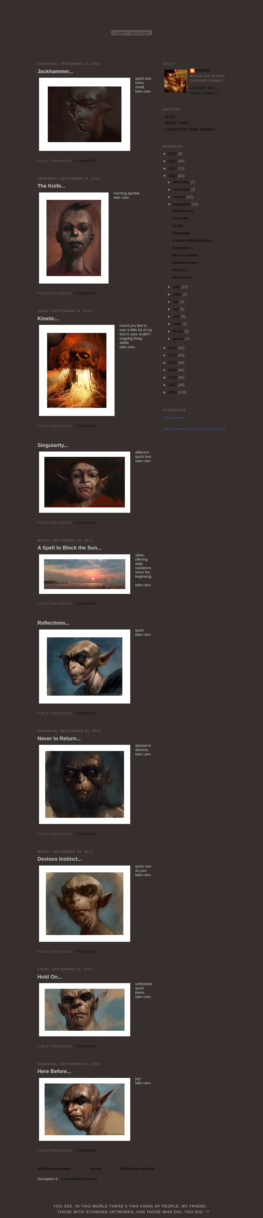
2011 (173, 355)
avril (177, 316)
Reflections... (54, 623)
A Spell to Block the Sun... (70, 548)
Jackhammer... (55, 71)
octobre (179, 197)
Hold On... (50, 977)
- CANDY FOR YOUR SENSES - (190, 129)
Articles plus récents (54, 1168)
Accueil (95, 1168)
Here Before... (54, 1071)
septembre (182, 204)
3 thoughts (85, 1150)
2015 (173, 161)
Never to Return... (59, 738)
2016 (173, 153)
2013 (173, 176)
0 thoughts (85, 161)
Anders (203, 70)
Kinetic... (48, 318)
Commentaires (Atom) (78, 1179)
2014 (173, 168)
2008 (173, 377)
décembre (181, 182)
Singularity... (53, 445)
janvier (179, 339)
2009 (173, 370)
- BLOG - (170, 116)
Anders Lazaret (173, 417)
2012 (173, 348)
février (178, 331)
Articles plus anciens (137, 1168)
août (177, 287)
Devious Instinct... (60, 859)
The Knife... (52, 186)
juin (176, 302)
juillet (177, 294)
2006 (173, 392)
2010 (173, 362)
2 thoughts (85, 603)
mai (176, 309)
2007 (173, 385)
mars (177, 324)
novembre (181, 189)
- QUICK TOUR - (177, 123)
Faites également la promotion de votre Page (194, 428)
